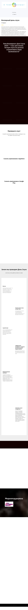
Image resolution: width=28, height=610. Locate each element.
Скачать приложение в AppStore (14, 186)
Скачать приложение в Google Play (14, 209)
